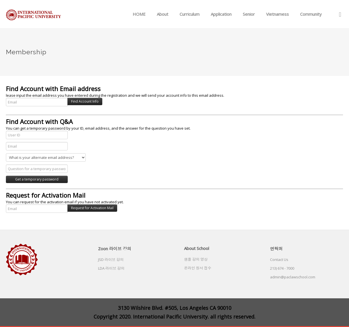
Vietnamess (277, 14)
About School (196, 248)
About (162, 14)
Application (221, 14)
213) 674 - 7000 (282, 268)
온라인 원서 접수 (197, 267)
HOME (139, 14)
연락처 (276, 248)
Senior (249, 14)
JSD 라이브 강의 (111, 259)
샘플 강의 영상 (196, 259)
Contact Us (279, 259)
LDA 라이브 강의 (111, 268)
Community (311, 14)
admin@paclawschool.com (292, 276)
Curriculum (190, 14)
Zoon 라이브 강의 (114, 248)
